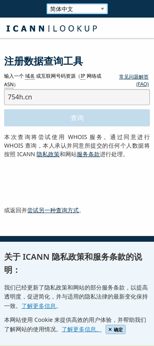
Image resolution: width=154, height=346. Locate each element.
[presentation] (66, 182)
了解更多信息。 (82, 329)
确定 (115, 329)
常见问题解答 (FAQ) (134, 80)
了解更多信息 (38, 306)
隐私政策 (48, 154)
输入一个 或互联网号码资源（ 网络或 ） (52, 80)
